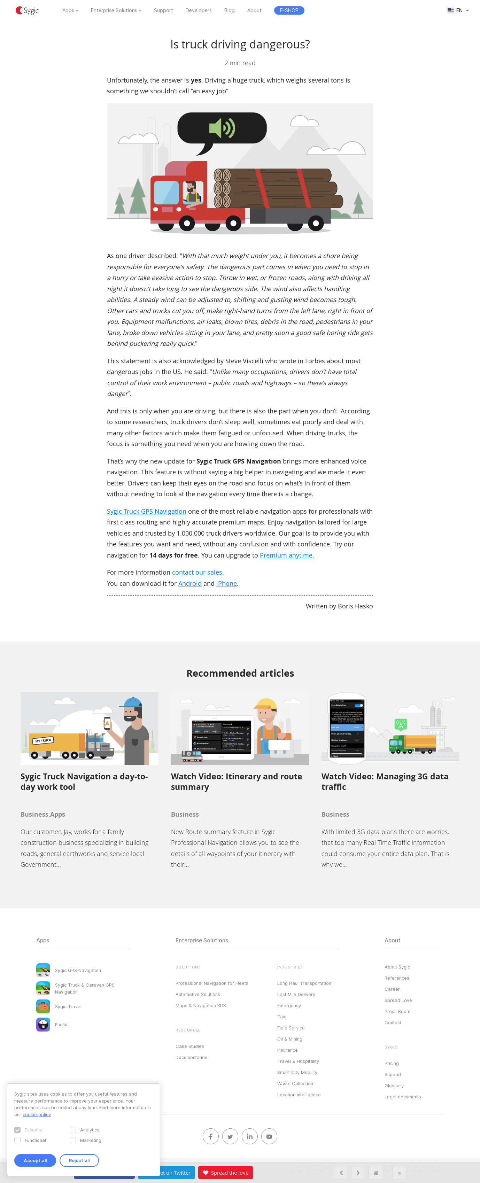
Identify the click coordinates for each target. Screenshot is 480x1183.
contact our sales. (198, 572)
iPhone (226, 583)
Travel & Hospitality (298, 1061)
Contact (393, 1022)
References (397, 978)
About (254, 10)
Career (392, 989)
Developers (199, 10)
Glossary (394, 1085)
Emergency (289, 1005)
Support (163, 10)
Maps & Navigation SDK (201, 1005)
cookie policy (37, 1114)
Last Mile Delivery (296, 994)
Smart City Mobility (297, 1072)
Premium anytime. (287, 555)
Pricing (392, 1063)
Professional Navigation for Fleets (212, 983)
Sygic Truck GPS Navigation (146, 511)
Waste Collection (295, 1083)
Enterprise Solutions (114, 10)
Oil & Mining (289, 1039)
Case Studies (190, 1046)
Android (190, 583)
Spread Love (398, 1000)
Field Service (291, 1027)
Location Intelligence (299, 1094)
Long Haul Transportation (304, 983)
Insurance (287, 1050)
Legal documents (403, 1096)
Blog (229, 10)
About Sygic (397, 967)
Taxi (281, 1016)
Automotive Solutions (198, 994)
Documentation (191, 1057)
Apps (68, 10)
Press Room (397, 1011)
